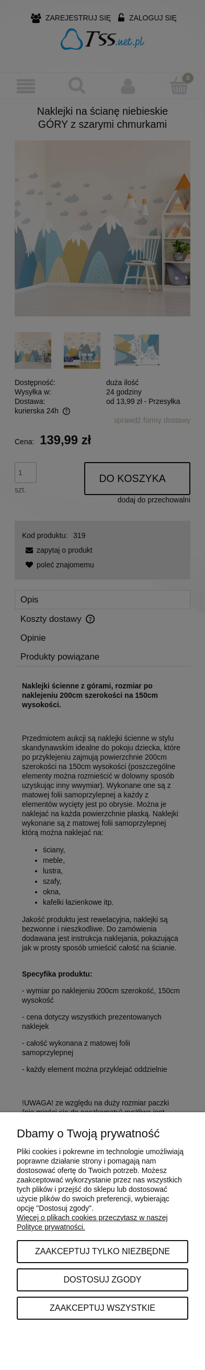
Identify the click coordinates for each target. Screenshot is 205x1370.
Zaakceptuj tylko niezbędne (102, 1251)
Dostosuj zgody (102, 1279)
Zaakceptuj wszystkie (102, 1307)
